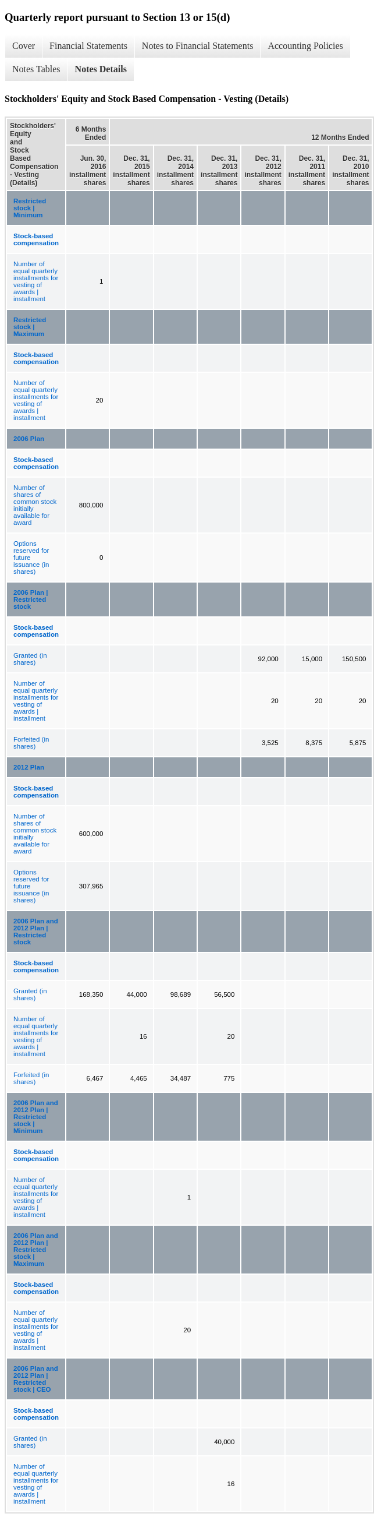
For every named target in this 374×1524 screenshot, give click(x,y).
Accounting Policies (305, 46)
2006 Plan (28, 438)
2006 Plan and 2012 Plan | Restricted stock (35, 932)
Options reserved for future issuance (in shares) (31, 557)
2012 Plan (28, 767)
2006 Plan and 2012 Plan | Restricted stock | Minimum (35, 1116)
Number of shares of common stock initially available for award (34, 505)
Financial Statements (88, 46)
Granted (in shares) (30, 659)
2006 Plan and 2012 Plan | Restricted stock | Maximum (35, 1249)
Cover (23, 46)
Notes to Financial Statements (198, 46)
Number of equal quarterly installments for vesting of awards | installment (35, 281)
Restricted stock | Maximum (29, 326)
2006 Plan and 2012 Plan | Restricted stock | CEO (35, 1379)
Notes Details (101, 69)
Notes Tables (36, 69)
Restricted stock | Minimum (29, 207)
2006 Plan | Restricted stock (30, 599)
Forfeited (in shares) (31, 743)
